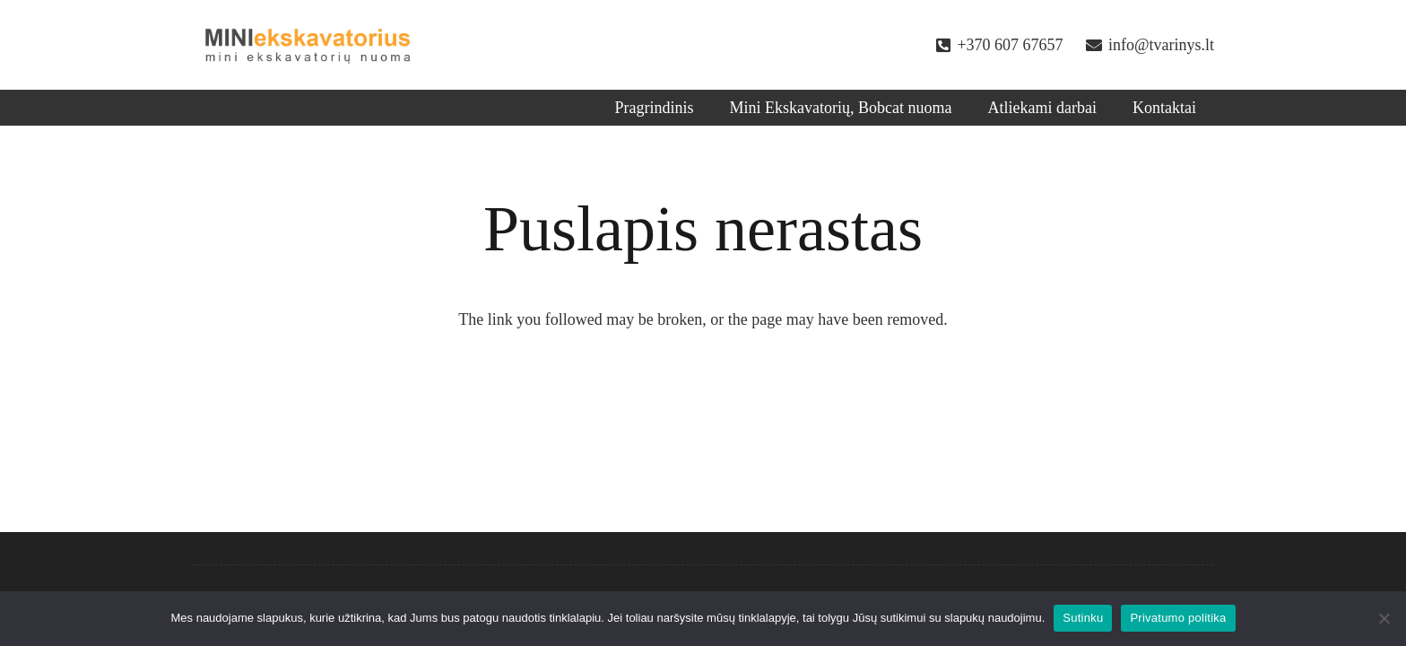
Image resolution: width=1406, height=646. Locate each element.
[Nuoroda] (308, 44)
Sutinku (1083, 617)
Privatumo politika (1178, 617)
